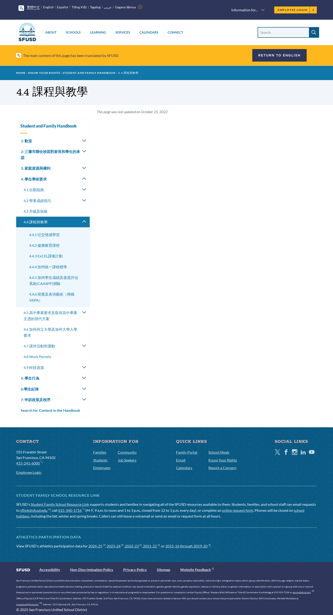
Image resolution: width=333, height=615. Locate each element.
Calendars (148, 32)
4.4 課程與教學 (36, 222)
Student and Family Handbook (89, 73)
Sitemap (163, 569)
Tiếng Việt (79, 7)
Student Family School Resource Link (60, 504)
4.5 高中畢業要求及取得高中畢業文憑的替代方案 (50, 315)
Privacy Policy (135, 569)
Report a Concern (222, 467)
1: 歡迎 (26, 141)
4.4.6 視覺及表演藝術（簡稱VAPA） (51, 297)
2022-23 (133, 546)
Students (100, 460)
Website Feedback (197, 569)
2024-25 (96, 546)
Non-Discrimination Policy (91, 569)
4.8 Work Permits (37, 356)
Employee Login (296, 10)
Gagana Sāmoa (125, 7)
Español (62, 7)
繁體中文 (33, 7)
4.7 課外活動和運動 (39, 346)
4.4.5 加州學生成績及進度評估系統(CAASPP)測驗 (53, 280)
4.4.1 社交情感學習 (44, 234)
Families (99, 452)
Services (122, 32)
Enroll (180, 460)
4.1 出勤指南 (34, 189)
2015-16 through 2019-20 (187, 546)
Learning (98, 32)
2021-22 (151, 546)
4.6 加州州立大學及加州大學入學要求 (50, 332)
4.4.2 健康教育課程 (44, 245)
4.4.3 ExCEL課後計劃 (46, 256)
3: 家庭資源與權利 (35, 168)
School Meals (218, 452)
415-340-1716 (71, 510)
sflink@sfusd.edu (35, 510)
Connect (175, 32)
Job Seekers (127, 460)
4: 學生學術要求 (34, 179)
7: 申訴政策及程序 (35, 399)
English (48, 7)
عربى (107, 7)
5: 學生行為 (30, 378)
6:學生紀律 (30, 389)
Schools (73, 32)
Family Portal (186, 452)
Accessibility (49, 569)
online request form (237, 510)
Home (21, 73)
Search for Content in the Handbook (50, 410)
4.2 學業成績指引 (37, 200)
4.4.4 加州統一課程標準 (48, 267)
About (50, 32)
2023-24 (115, 546)
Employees (102, 467)
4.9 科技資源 (34, 367)
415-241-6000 (29, 462)
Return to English (279, 55)
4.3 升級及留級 (36, 211)
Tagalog (95, 7)
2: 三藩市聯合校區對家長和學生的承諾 (50, 154)
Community (127, 452)
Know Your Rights (44, 73)
